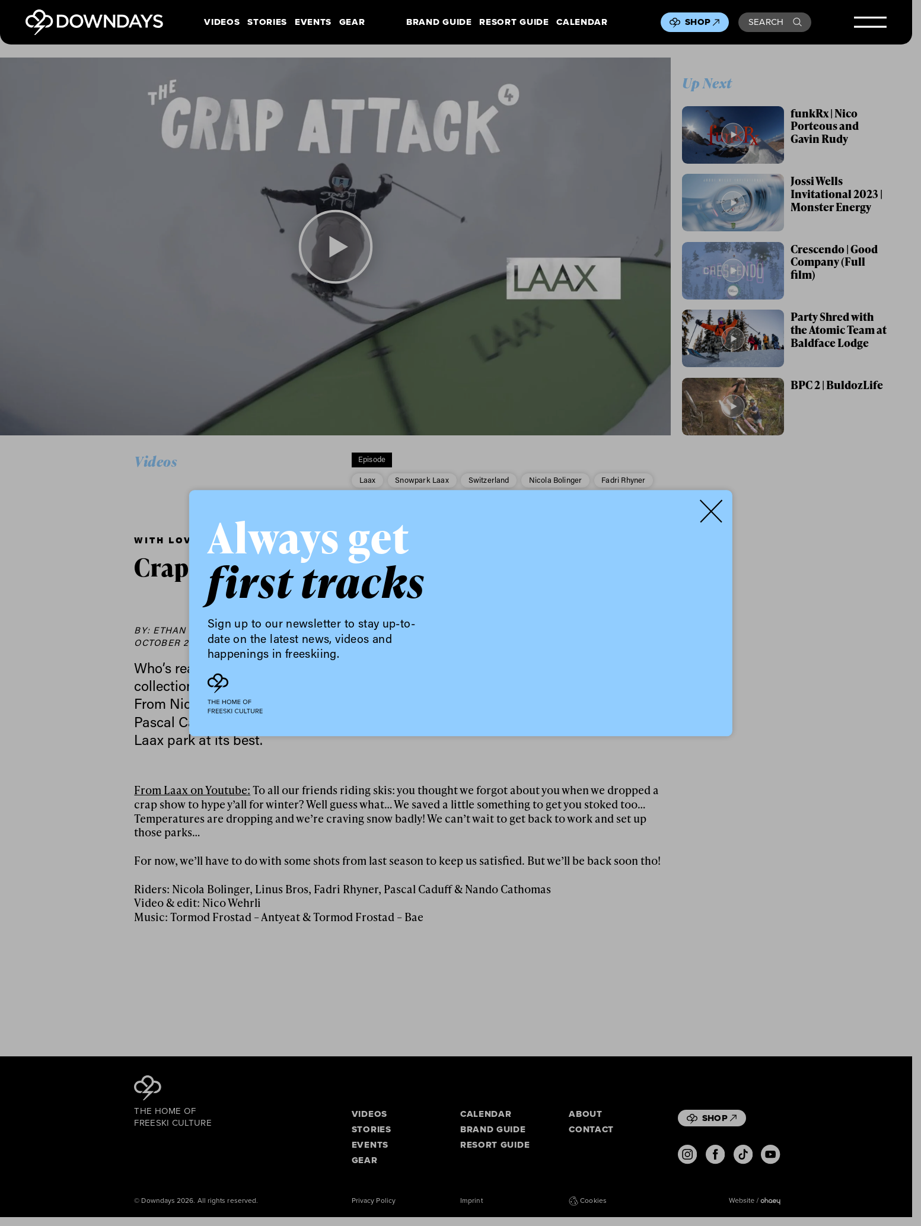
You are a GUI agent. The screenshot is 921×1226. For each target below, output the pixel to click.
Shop (702, 21)
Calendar (581, 22)
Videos (222, 22)
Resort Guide (514, 22)
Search (775, 21)
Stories (267, 22)
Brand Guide (438, 22)
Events (313, 22)
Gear (352, 22)
